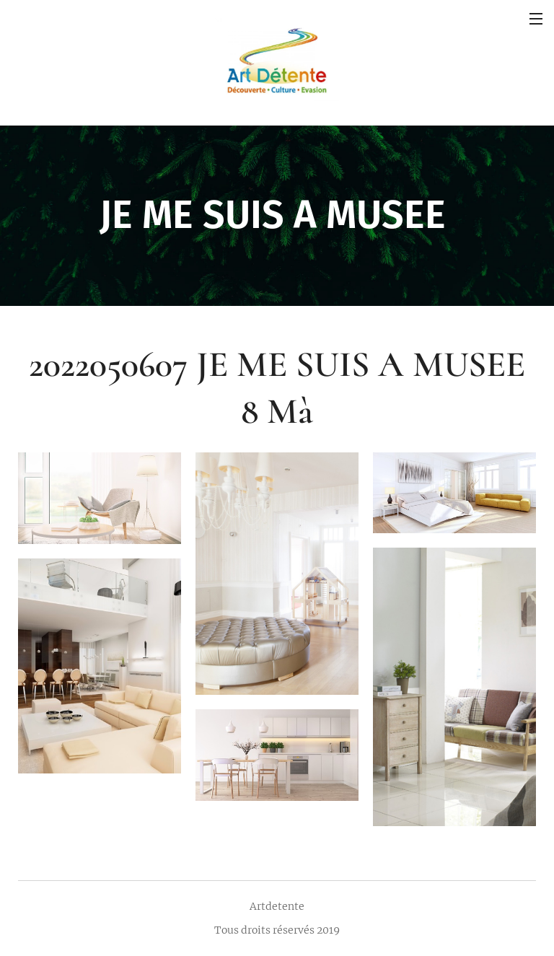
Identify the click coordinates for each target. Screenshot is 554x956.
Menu (535, 18)
